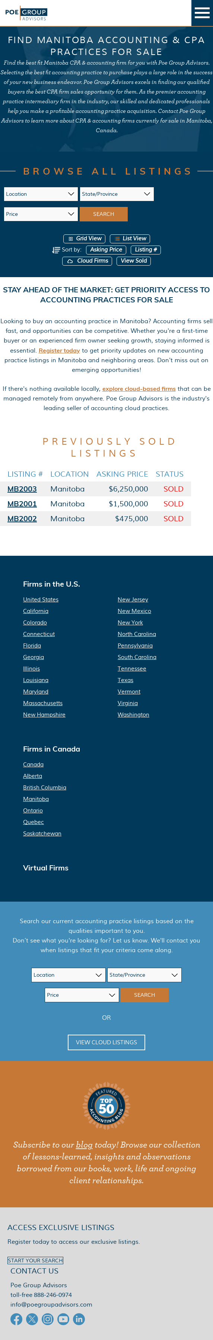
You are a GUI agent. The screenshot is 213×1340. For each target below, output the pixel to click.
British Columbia (44, 787)
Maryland (35, 691)
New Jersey (133, 599)
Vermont (129, 691)
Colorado (35, 622)
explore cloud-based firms (139, 388)
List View (130, 238)
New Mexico (134, 611)
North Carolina (137, 634)
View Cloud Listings (106, 1042)
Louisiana (35, 680)
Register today (59, 350)
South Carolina (137, 657)
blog (84, 1145)
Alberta (32, 776)
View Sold (134, 261)
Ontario (33, 810)
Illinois (31, 668)
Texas (125, 680)
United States (40, 599)
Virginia (128, 703)
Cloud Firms (87, 261)
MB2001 (22, 503)
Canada (33, 764)
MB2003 (22, 488)
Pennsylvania (135, 645)
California (35, 611)
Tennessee (132, 668)
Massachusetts (43, 703)
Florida (32, 645)
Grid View (84, 238)
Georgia (33, 657)
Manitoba (36, 799)
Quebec (33, 822)
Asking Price (106, 249)
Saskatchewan (42, 833)
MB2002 (22, 518)
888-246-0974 (53, 1294)
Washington (133, 714)
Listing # (146, 249)
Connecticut (39, 634)
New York (130, 622)
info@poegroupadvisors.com (51, 1304)
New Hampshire (44, 714)
